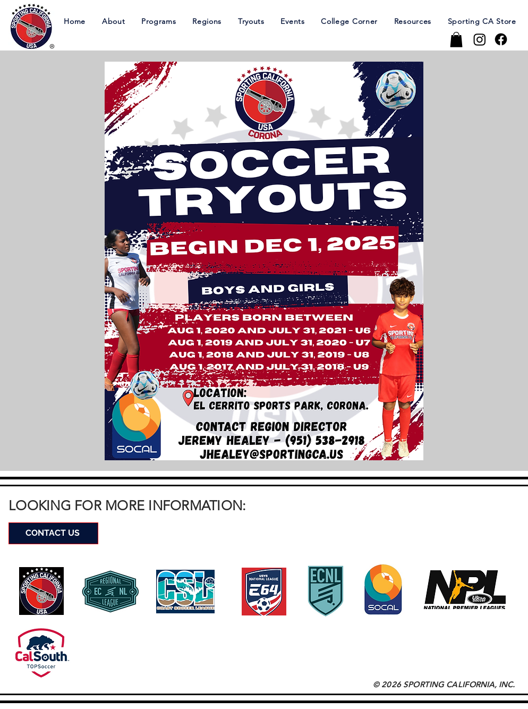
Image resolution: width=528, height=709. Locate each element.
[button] (113, 21)
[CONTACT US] (53, 533)
